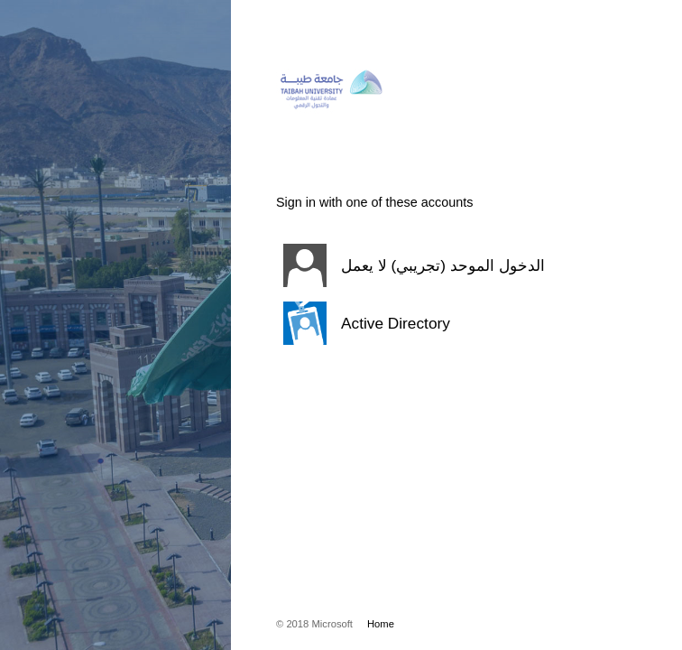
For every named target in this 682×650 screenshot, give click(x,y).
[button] (434, 265)
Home (380, 623)
